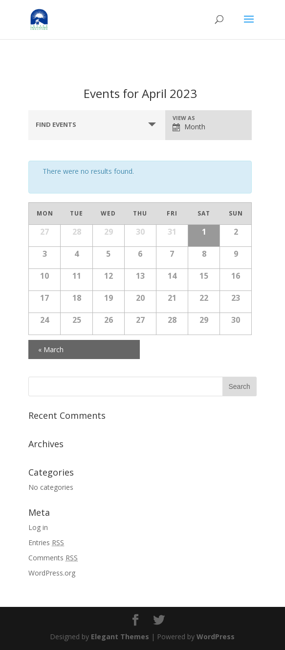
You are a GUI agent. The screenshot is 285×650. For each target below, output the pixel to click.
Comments (53, 557)
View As (184, 117)
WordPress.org (51, 573)
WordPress (216, 636)
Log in (38, 527)
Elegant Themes (120, 636)
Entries (46, 542)
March (51, 349)
